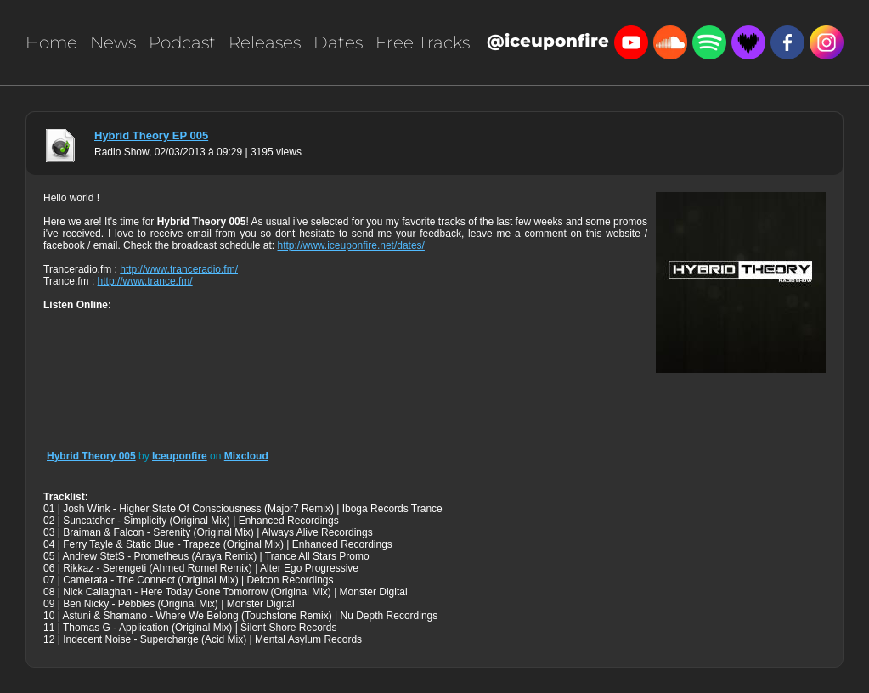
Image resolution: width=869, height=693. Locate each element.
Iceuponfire (179, 456)
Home (51, 42)
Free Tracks (422, 42)
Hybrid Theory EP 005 (151, 135)
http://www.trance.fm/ (145, 281)
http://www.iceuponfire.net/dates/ (351, 245)
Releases (265, 42)
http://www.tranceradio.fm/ (179, 269)
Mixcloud (246, 456)
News (113, 42)
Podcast (182, 42)
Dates (338, 42)
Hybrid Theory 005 (91, 456)
